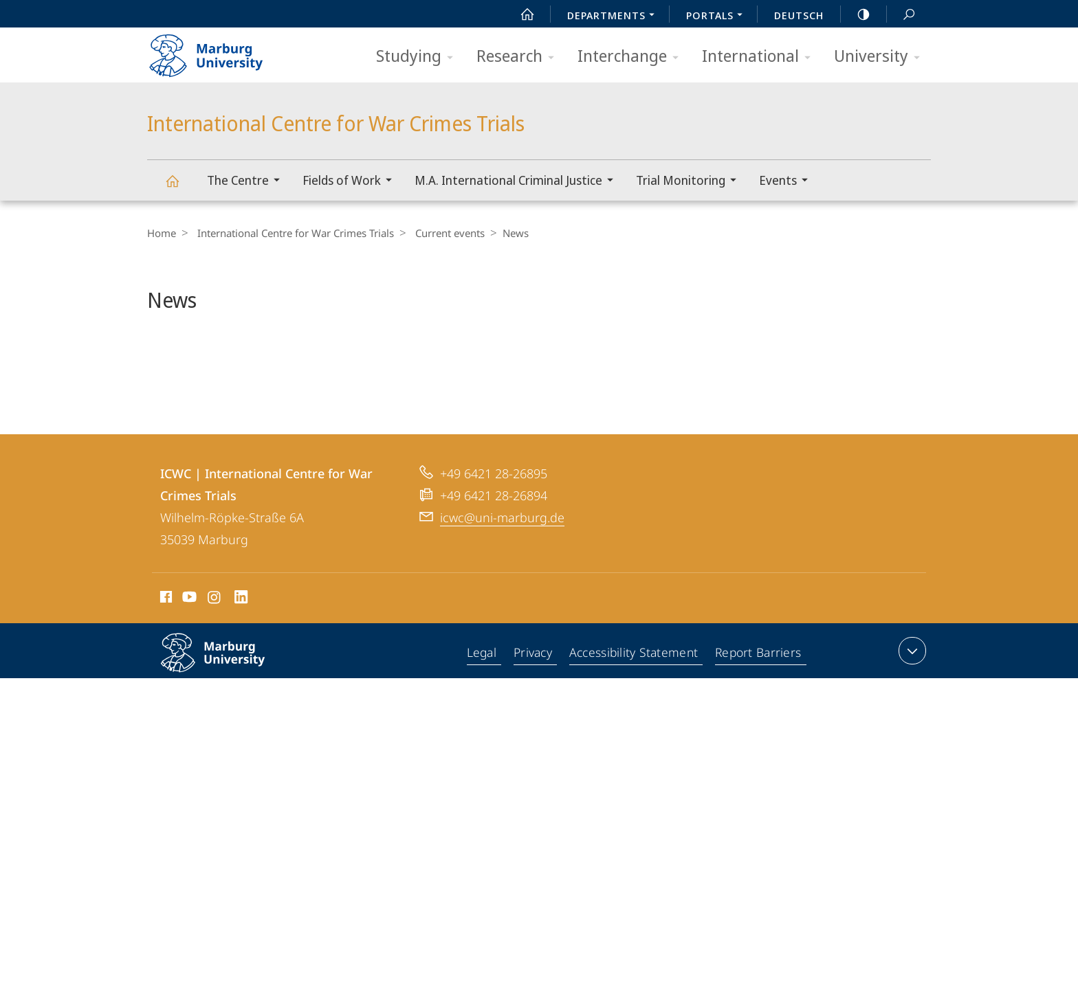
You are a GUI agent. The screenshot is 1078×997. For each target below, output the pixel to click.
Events (788, 182)
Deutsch (799, 15)
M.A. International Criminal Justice (518, 182)
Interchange (633, 56)
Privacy (534, 690)
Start (520, 14)
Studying (419, 56)
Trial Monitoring (690, 182)
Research (519, 56)
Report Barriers (758, 690)
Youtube (188, 636)
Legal (483, 690)
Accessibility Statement (634, 690)
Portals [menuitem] (718, 16)
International (761, 56)
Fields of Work (351, 182)
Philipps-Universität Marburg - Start (221, 51)
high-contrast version (856, 14)
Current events (443, 233)
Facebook (164, 636)
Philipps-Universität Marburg (227, 700)
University (881, 56)
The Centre (248, 182)
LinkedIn (241, 636)
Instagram (214, 636)
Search (901, 15)
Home (161, 233)
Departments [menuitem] (614, 16)
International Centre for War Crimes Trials (180, 187)
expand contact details (911, 687)
